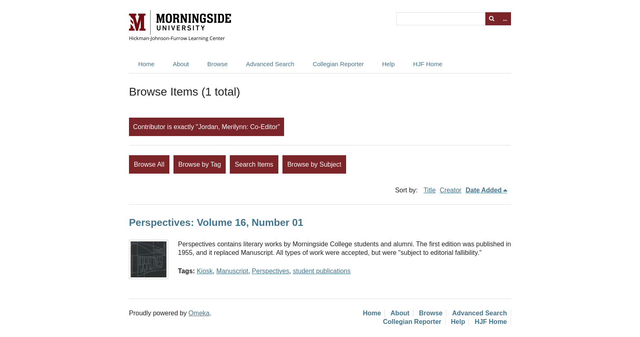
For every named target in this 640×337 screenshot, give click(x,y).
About (181, 63)
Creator (450, 190)
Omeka (199, 313)
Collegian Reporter (338, 63)
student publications (322, 271)
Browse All (149, 164)
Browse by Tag (199, 164)
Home (146, 63)
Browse (217, 63)
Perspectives (270, 271)
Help (388, 63)
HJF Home (427, 63)
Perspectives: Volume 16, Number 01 (216, 222)
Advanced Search (270, 63)
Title (430, 190)
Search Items (254, 164)
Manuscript (232, 271)
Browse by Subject (314, 164)
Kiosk (205, 271)
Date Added (484, 190)
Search (491, 18)
